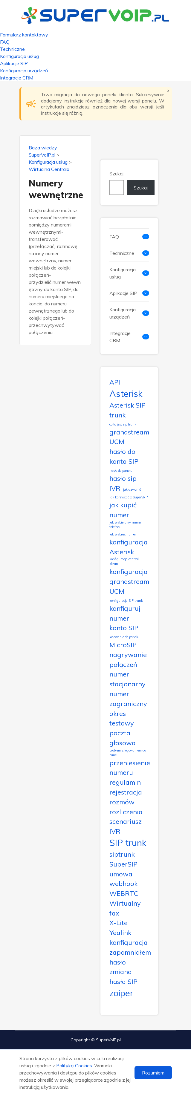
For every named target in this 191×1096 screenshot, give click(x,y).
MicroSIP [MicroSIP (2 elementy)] (123, 645)
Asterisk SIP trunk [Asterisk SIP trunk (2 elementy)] (127, 410)
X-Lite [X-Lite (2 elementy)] (118, 923)
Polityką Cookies (74, 1066)
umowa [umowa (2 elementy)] (120, 874)
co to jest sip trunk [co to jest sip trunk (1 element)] (122, 424)
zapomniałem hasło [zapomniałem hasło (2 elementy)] (130, 957)
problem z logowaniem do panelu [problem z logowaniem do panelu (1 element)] (127, 752)
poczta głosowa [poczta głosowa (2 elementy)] (122, 738)
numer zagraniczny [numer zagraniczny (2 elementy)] (128, 699)
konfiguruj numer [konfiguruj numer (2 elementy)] (124, 613)
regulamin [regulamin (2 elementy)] (125, 782)
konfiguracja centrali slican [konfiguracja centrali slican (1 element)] (124, 561)
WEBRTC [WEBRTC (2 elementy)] (123, 893)
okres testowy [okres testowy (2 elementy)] (121, 718)
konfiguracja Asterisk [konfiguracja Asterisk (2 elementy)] (128, 547)
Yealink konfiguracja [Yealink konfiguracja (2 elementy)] (128, 937)
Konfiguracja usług (19, 56)
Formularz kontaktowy (24, 35)
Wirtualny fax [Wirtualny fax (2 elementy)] (125, 908)
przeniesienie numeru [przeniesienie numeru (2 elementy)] (129, 768)
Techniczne (12, 49)
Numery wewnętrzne (55, 188)
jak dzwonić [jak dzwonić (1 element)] (132, 489)
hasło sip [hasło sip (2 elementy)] (123, 478)
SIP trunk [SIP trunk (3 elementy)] (127, 842)
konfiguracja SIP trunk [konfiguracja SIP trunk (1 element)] (126, 600)
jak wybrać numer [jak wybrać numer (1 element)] (122, 534)
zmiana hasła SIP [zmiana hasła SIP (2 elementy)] (123, 976)
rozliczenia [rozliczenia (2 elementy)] (126, 812)
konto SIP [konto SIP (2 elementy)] (123, 628)
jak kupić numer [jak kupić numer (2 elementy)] (123, 510)
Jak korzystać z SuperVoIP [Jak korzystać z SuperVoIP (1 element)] (128, 497)
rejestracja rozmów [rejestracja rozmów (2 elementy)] (125, 797)
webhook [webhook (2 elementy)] (123, 883)
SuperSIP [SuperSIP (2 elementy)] (123, 864)
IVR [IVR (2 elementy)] (114, 488)
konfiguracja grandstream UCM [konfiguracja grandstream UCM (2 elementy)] (129, 581)
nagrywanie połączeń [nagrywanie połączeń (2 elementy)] (128, 659)
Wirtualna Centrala (49, 169)
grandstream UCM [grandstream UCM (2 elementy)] (129, 437)
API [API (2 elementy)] (114, 382)
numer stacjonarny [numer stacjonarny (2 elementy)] (127, 679)
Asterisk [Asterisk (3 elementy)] (126, 393)
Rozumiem (153, 1073)
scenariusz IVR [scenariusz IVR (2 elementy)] (125, 826)
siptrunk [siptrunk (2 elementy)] (122, 854)
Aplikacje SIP (14, 63)
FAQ (5, 42)
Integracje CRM (16, 78)
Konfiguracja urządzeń (24, 71)
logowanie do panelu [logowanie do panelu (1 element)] (124, 637)
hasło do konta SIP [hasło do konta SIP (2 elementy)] (123, 456)
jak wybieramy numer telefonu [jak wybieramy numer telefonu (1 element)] (125, 524)
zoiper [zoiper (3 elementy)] (121, 993)
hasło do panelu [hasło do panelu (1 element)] (120, 471)
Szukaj (116, 174)
